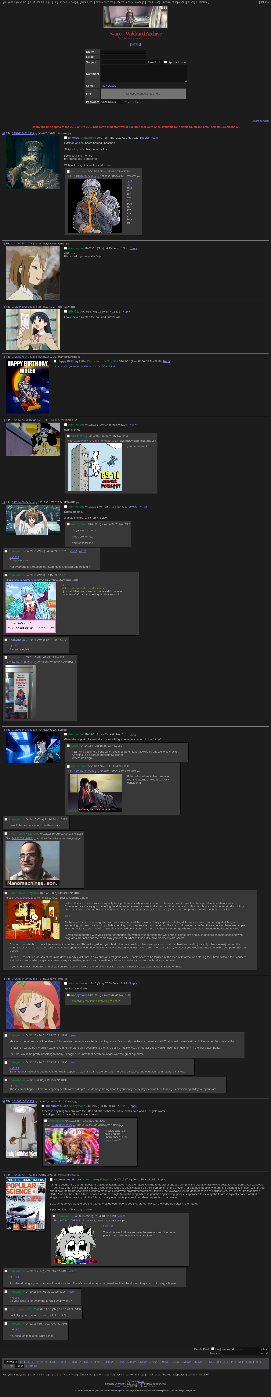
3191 (64, 1083)
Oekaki (112, 88)
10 (57, 1365)
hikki (83, 2)
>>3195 (121, 1219)
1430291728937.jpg (24, 582)
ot (61, 2)
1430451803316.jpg (24, 665)
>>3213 (14, 560)
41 (228, 1365)
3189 (64, 1038)
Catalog (32, 1369)
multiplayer (178, 2)
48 (5, 1369)
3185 (80, 836)
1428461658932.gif (72, 1223)
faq (113, 2)
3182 (119, 748)
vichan (141, 1384)
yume (23, 2)
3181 (124, 737)
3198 (64, 1326)
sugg (75, 2)
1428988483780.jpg (24, 732)
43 (239, 1365)
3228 (126, 174)
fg (16, 2)
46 (255, 1365)
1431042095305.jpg (86, 179)
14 (80, 1365)
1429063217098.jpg (24, 841)
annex (129, 2)
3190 (64, 1065)
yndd (10, 2)
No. (130, 140)
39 (217, 1365)
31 (173, 1365)
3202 (123, 1109)
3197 (78, 1312)
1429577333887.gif (24, 423)
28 (156, 1365)
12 (69, 1365)
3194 (113, 1219)
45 (250, 1365)
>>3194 (14, 1280)
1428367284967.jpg (24, 1178)
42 (233, 1365)
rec (90, 2)
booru (166, 2)
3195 (64, 1274)
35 (195, 1365)
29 (162, 1365)
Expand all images (260, 124)
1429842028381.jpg (24, 309)
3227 (135, 140)
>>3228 (154, 141)
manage (139, 2)
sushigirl (192, 2)
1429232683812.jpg (24, 900)
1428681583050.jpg (24, 1104)
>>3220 (82, 554)
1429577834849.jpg (24, 360)
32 (178, 1365)
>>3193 (108, 1229)
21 (118, 1365)
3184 (64, 822)
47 (261, 1365)
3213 (124, 509)
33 (184, 1365)
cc (65, 2)
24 (134, 1365)
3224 (125, 439)
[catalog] (135, 44)
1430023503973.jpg (24, 246)
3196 (62, 1294)
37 (206, 1365)
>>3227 (129, 186)
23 (129, 1365)
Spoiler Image (177, 62)
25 (140, 1365)
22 (123, 1365)
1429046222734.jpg (86, 774)
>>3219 (73, 554)
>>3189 (14, 1071)
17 (96, 1365)
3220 (65, 643)
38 (211, 1365)
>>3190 (72, 1039)
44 (244, 1365)
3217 (127, 527)
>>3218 (143, 510)
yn (4, 2)
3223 (124, 427)
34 (189, 1365)
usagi (158, 2)
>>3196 (72, 1274)
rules (106, 2)
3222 (124, 251)
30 (167, 1365)
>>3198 (71, 1295)
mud (150, 2)
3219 (65, 578)
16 (91, 1365)
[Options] (264, 2)
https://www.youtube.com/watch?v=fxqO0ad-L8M (84, 369)
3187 (124, 986)
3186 (77, 896)
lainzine (203, 2)
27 (151, 1365)
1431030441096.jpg (24, 136)
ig (52, 2)
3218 (65, 554)
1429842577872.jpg (86, 443)
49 (11, 1369)
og (47, 2)
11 (63, 1365)
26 (145, 1365)
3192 (152, 1182)
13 (74, 1365)
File (103, 88)
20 (112, 1365)
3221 (62, 660)
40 (222, 1365)
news (99, 2)
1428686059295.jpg (63, 1128)
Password (227, 1352)
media (40, 2)
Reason (215, 1356)
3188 (127, 998)
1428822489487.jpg (24, 982)
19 (107, 1365)
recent (120, 2)
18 (102, 1365)
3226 (157, 364)
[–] (3, 136)
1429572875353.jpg (24, 505)
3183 (126, 769)
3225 (117, 314)
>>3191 (72, 1066)
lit (34, 2)
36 (200, 1365)
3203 (102, 1124)
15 (85, 1365)
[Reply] (144, 140)
